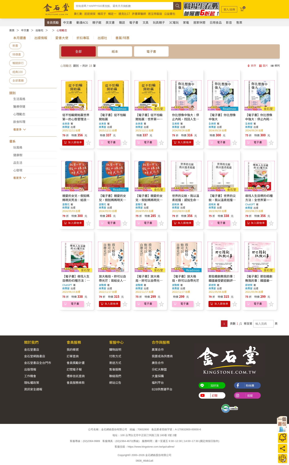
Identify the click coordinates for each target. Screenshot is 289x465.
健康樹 (17, 155)
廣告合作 (158, 363)
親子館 (96, 22)
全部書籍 (18, 80)
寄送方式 (115, 363)
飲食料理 (19, 122)
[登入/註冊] (229, 9)
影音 (229, 22)
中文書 (67, 22)
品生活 (17, 162)
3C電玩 (174, 22)
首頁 (11, 30)
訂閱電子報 (74, 369)
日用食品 (216, 22)
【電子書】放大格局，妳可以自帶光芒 (185, 278)
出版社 (39, 30)
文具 (145, 22)
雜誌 (122, 22)
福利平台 (158, 382)
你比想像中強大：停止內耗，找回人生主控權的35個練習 (185, 119)
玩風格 (17, 147)
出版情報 (30, 369)
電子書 (133, 22)
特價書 (16, 54)
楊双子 (102, 14)
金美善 (65, 123)
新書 (15, 46)
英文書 (110, 22)
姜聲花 (65, 204)
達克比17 (124, 14)
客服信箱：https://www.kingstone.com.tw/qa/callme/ (144, 446)
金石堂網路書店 (34, 356)
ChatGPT (250, 204)
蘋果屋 (66, 127)
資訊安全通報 (33, 389)
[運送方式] (282, 458)
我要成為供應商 (162, 356)
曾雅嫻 (102, 285)
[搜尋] (177, 6)
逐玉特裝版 (155, 14)
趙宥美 (175, 204)
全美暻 (175, 123)
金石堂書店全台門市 (37, 363)
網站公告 (115, 382)
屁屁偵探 (90, 14)
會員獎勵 (53, 22)
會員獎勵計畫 (76, 363)
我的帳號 (73, 349)
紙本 (115, 51)
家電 (186, 22)
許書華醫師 (139, 14)
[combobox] (123, 6)
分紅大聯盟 (159, 369)
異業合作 (158, 349)
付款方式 (115, 356)
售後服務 (115, 369)
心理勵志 (62, 30)
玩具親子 (159, 22)
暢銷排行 (18, 63)
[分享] (282, 448)
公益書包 (169, 14)
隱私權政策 (31, 382)
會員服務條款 (76, 382)
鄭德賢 (212, 285)
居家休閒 (199, 22)
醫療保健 (19, 106)
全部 (78, 51)
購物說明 (115, 349)
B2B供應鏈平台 (162, 389)
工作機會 (30, 376)
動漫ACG (82, 22)
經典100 (17, 72)
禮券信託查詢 (76, 376)
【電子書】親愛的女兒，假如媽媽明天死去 (112, 199)
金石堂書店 (31, 349)
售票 (239, 22)
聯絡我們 (115, 376)
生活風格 (19, 99)
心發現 (17, 170)
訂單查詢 (73, 356)
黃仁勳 (78, 14)
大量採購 (158, 376)
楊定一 (112, 14)
